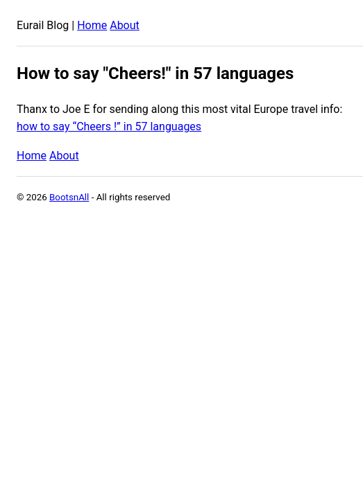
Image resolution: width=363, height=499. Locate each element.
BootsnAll (69, 197)
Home (92, 25)
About (125, 25)
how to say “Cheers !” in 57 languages (109, 126)
